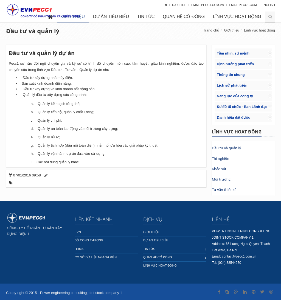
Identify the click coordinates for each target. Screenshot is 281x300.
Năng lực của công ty (235, 96)
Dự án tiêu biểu (111, 16)
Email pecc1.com (243, 5)
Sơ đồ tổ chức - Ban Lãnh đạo (242, 107)
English (268, 5)
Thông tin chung (231, 75)
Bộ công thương (89, 240)
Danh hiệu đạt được (233, 117)
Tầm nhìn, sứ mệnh (233, 53)
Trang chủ (211, 30)
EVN (78, 232)
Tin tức (145, 16)
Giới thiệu (231, 30)
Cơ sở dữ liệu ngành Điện (96, 257)
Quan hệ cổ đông (184, 16)
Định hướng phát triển (235, 64)
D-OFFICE (179, 5)
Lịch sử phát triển (232, 85)
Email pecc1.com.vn (208, 5)
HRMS (79, 248)
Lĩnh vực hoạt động (237, 16)
